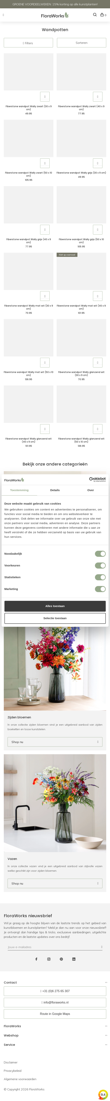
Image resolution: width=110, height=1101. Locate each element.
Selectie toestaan (55, 618)
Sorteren (81, 43)
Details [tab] (55, 490)
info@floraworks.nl (56, 1002)
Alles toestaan (55, 606)
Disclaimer (10, 1062)
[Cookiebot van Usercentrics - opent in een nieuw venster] (89, 479)
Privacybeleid (12, 1071)
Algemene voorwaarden (20, 1079)
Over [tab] (90, 490)
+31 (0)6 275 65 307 (56, 991)
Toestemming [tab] (19, 490)
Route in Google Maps (55, 1013)
